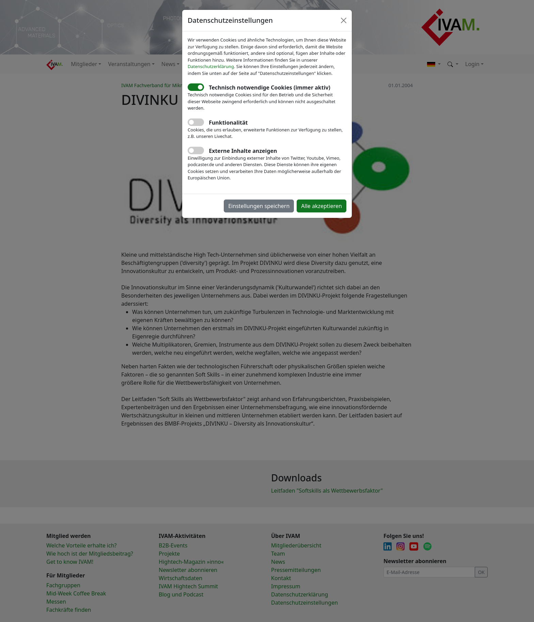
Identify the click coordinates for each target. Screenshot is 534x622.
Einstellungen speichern (258, 206)
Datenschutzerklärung (211, 66)
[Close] (343, 20)
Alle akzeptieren (321, 206)
